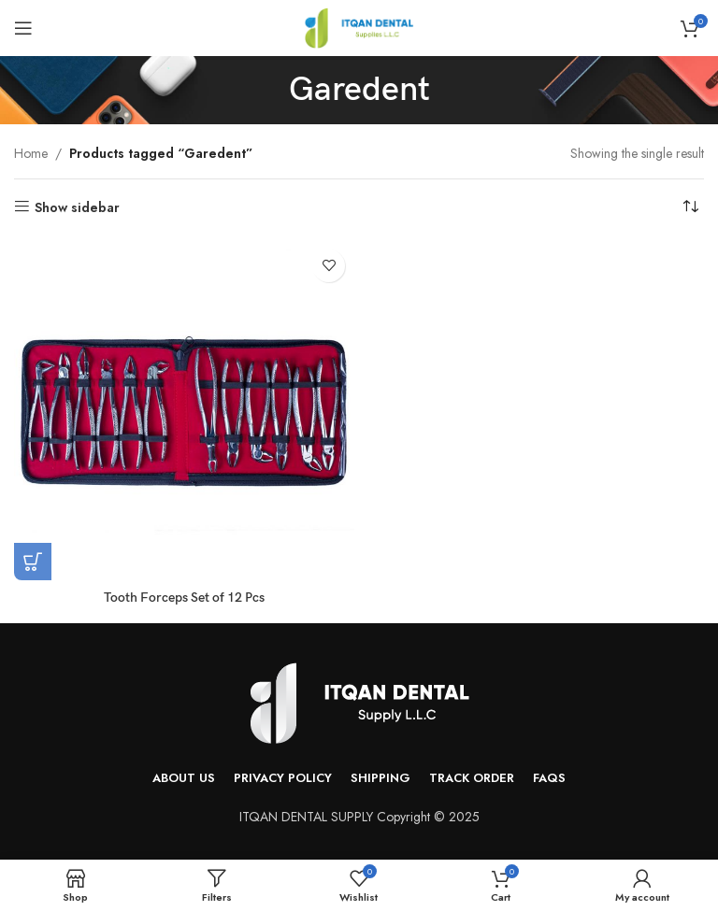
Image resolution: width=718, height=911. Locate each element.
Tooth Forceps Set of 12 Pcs (184, 597)
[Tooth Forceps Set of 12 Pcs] (184, 410)
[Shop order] (690, 207)
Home (31, 153)
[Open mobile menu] (23, 28)
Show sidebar (77, 207)
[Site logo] (359, 26)
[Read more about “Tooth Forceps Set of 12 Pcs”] (32, 561)
